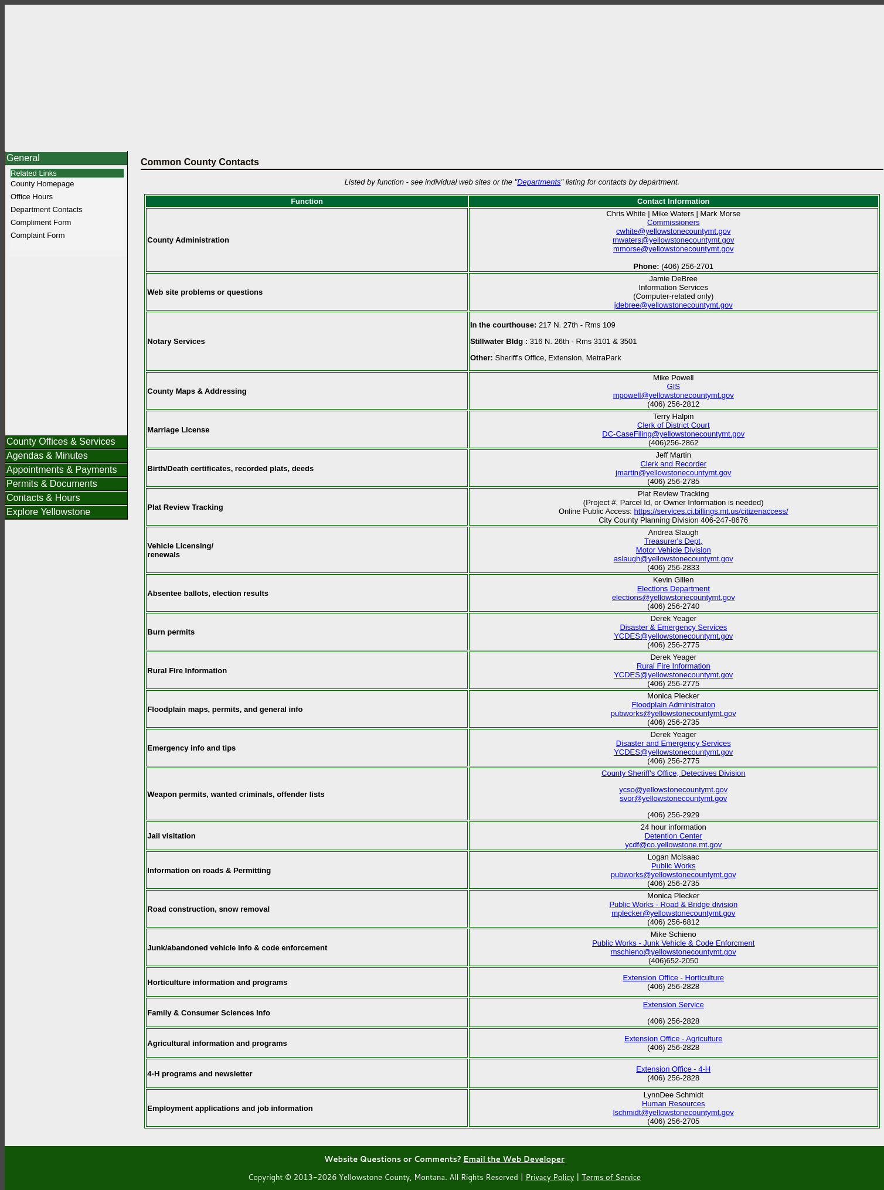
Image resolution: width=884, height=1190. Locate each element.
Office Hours (32, 196)
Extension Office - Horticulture (673, 977)
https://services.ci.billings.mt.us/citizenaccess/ (711, 511)
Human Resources (673, 1103)
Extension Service (673, 1004)
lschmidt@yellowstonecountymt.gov (673, 1112)
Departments (538, 182)
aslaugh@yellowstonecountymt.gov (673, 558)
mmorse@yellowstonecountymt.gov (673, 248)
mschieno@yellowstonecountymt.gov (673, 951)
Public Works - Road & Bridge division (673, 904)
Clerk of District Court (673, 425)
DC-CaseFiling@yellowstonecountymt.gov (673, 433)
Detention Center (673, 835)
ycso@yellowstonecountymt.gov (673, 789)
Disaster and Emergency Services (673, 743)
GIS (673, 386)
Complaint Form (37, 235)
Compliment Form (41, 222)
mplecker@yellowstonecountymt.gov (673, 913)
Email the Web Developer (514, 1159)
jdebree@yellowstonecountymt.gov (673, 305)
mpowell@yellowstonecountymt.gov (673, 395)
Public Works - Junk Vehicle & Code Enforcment (673, 943)
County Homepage (42, 183)
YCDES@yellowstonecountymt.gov (673, 636)
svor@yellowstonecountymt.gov (673, 798)
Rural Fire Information (673, 666)
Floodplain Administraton (673, 704)
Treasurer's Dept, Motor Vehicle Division (673, 545)
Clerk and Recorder (673, 463)
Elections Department (673, 588)
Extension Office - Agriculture (673, 1038)
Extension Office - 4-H (673, 1069)
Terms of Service (611, 1177)
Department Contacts (47, 209)
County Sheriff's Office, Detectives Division (673, 773)
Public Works (673, 865)
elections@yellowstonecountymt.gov (673, 597)
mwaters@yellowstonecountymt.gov (674, 240)
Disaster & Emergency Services (673, 627)
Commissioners (673, 222)
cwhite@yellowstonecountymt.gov (673, 231)
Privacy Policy (550, 1177)
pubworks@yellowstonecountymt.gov (673, 713)
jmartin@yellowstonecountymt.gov (673, 472)
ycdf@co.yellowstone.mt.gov (673, 844)
